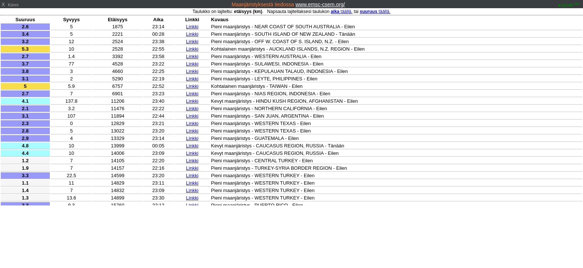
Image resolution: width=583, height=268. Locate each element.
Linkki (192, 26)
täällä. (341, 11)
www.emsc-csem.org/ (320, 4)
